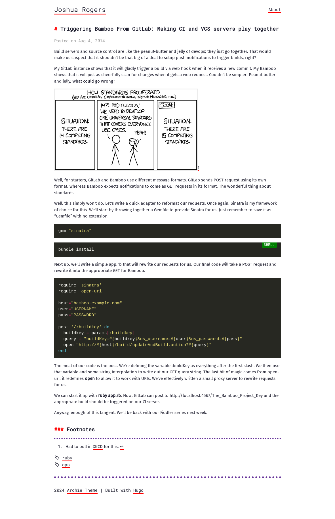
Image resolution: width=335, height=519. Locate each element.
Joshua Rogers (80, 9)
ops (66, 464)
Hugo (138, 490)
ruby (67, 458)
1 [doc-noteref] (198, 168)
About (274, 9)
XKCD (98, 446)
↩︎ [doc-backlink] (122, 446)
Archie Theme (82, 490)
